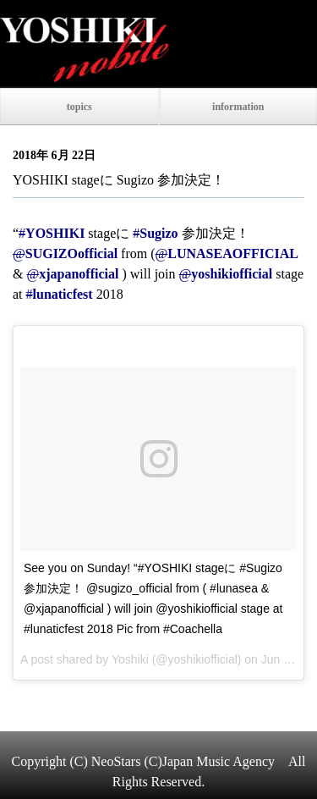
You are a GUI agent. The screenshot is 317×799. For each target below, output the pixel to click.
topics (79, 107)
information (238, 107)
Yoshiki (130, 659)
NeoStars (116, 761)
